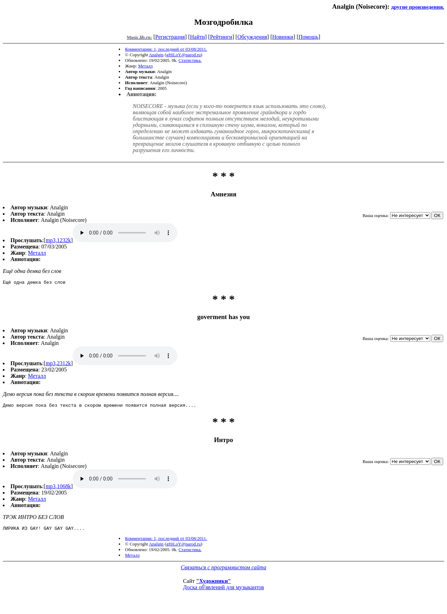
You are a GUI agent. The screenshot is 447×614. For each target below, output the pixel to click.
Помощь (308, 37)
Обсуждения (252, 37)
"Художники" (213, 584)
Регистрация (170, 37)
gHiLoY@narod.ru (183, 54)
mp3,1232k (58, 240)
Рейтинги (221, 37)
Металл (145, 65)
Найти (197, 37)
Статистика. (189, 60)
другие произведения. (417, 7)
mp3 (125, 232)
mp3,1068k (58, 488)
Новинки (282, 37)
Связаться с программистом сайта (223, 570)
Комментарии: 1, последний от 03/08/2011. (166, 49)
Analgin (156, 54)
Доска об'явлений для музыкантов (223, 590)
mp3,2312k (58, 364)
